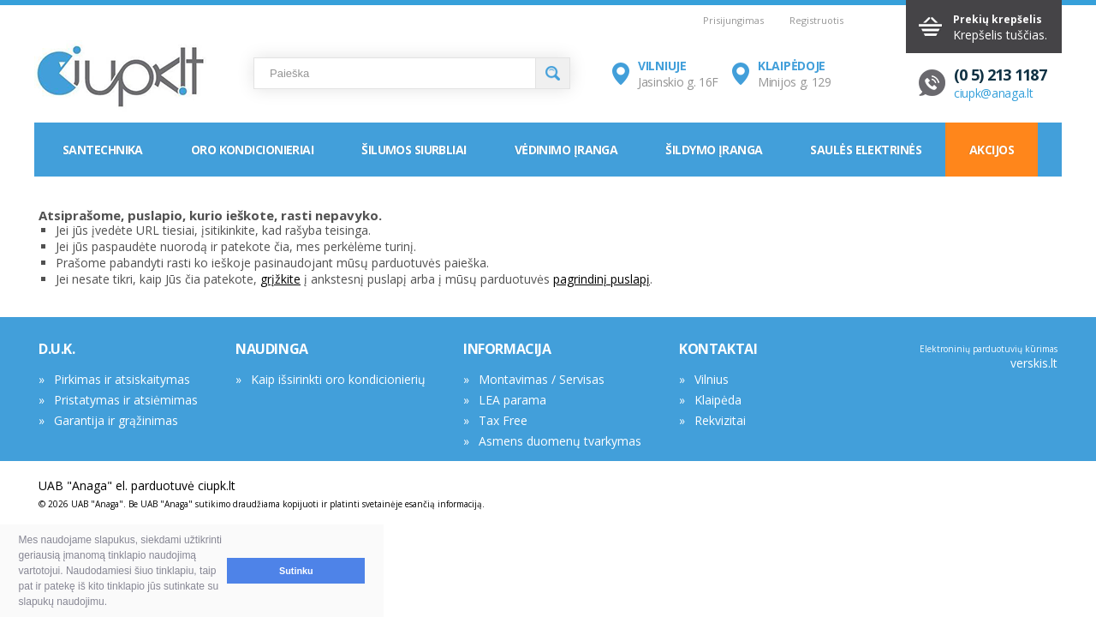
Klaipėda (718, 400)
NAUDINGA (271, 348)
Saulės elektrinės (865, 149)
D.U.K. (57, 348)
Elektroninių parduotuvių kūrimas (988, 349)
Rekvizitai (720, 420)
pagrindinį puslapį (601, 279)
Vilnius (711, 379)
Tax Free (503, 420)
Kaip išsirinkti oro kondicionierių (338, 379)
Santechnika (103, 149)
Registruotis (816, 20)
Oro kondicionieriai (252, 149)
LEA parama (512, 400)
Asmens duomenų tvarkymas (560, 441)
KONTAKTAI (718, 348)
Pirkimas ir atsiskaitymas (122, 379)
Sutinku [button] (296, 571)
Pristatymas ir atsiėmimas (126, 400)
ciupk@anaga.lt (993, 93)
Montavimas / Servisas (542, 379)
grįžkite (280, 279)
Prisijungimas (733, 20)
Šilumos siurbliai (413, 149)
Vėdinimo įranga (566, 149)
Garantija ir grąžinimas (116, 420)
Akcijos (991, 149)
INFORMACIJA (507, 348)
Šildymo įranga (713, 149)
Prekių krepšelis (997, 19)
